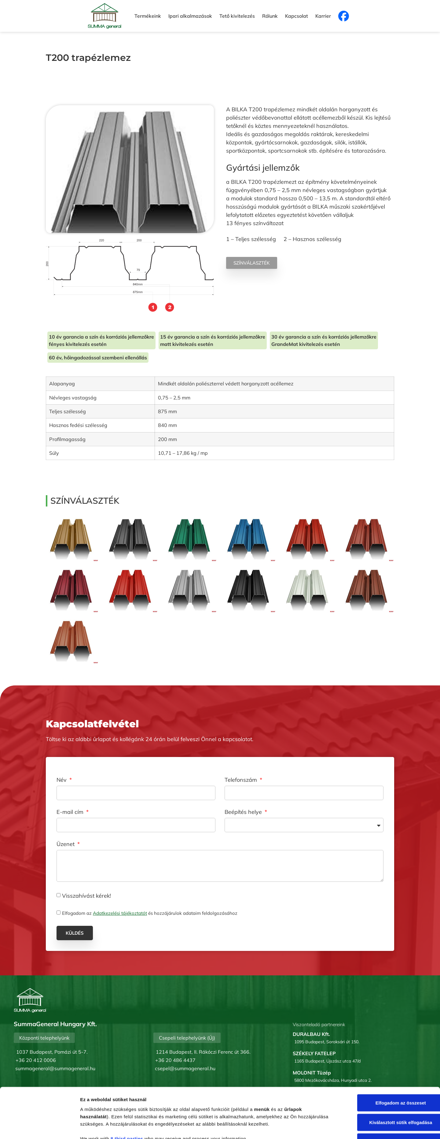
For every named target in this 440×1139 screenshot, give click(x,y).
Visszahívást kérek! (86, 895)
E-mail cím (71, 812)
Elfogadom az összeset (389, 1059)
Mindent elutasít (389, 1098)
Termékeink (147, 16)
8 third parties (127, 1095)
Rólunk (270, 16)
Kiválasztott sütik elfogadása (389, 1079)
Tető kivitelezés (237, 16)
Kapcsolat (296, 16)
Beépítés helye (244, 812)
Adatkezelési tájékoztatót (120, 913)
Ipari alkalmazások (190, 16)
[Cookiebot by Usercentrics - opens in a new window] (39, 1127)
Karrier (323, 16)
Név (62, 780)
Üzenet (66, 844)
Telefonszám (241, 780)
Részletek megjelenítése (347, 1127)
